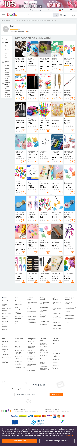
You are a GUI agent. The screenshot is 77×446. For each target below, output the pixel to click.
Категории (5, 39)
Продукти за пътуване (18, 357)
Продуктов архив (5, 317)
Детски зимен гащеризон (19, 317)
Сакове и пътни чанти (7, 78)
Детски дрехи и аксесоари (44, 303)
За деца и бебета (43, 298)
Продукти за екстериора (18, 342)
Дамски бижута (69, 315)
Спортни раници (32, 326)
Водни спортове (6, 358)
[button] (3, 14)
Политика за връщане (52, 409)
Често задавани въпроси (6, 309)
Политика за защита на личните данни (26, 412)
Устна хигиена (44, 355)
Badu (2, 20)
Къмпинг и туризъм (5, 345)
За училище (43, 324)
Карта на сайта (6, 313)
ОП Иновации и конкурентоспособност (57, 412)
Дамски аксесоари (8, 50)
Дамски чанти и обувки (7, 66)
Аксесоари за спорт (6, 350)
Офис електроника (31, 369)
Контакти (5, 321)
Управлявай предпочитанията (57, 441)
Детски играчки (7, 87)
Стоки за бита (57, 313)
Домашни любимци (56, 339)
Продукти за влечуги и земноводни (56, 355)
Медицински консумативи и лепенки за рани (44, 368)
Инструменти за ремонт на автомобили (19, 352)
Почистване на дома (57, 303)
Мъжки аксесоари (8, 58)
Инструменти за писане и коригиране (31, 20)
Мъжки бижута (69, 318)
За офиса (17, 20)
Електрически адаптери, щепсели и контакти (31, 359)
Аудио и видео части (31, 365)
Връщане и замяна (5, 330)
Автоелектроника (20, 367)
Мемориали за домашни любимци (57, 367)
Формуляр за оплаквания (6, 325)
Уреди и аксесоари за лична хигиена (44, 351)
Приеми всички (20, 441)
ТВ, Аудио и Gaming (30, 342)
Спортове (5, 341)
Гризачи (55, 350)
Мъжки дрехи (7, 54)
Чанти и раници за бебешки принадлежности (32, 321)
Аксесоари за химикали (49, 20)
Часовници (68, 312)
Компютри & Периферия (31, 346)
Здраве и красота (43, 339)
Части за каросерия (18, 346)
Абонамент (56, 394)
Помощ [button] (51, 10)
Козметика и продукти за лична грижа (43, 345)
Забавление (5, 354)
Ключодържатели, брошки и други (70, 307)
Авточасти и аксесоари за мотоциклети (18, 363)
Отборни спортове (5, 361)
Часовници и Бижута (69, 298)
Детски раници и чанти (45, 311)
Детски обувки (44, 307)
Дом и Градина (9, 20)
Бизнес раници (31, 316)
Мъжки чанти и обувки (7, 72)
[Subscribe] (32, 394)
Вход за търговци (35, 10)
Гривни (67, 322)
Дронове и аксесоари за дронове (31, 352)
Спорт (4, 339)
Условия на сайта (19, 409)
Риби (54, 343)
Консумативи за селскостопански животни (57, 361)
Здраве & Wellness (42, 362)
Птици (54, 347)
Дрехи (17, 298)
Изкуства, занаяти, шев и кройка (57, 318)
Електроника (31, 339)
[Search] (40, 15)
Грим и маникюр (45, 359)
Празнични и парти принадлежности (57, 324)
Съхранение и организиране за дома (57, 308)
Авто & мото (19, 339)
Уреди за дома (57, 328)
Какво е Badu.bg (7, 301)
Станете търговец (5, 304)
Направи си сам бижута (69, 303)
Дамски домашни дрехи (19, 322)
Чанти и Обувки (30, 298)
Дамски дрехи (7, 46)
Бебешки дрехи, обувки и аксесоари (8, 93)
